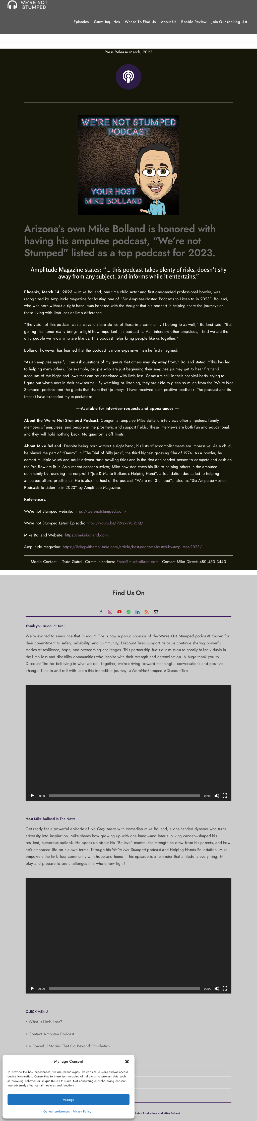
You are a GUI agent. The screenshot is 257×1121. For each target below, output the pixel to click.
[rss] (147, 612)
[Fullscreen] (224, 795)
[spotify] (128, 612)
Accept (68, 1099)
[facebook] (101, 612)
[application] (128, 743)
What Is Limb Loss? (45, 1022)
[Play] (32, 795)
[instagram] (110, 612)
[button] (127, 1061)
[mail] (156, 612)
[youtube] (119, 612)
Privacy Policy (82, 1111)
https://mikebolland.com (86, 535)
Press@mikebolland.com (137, 562)
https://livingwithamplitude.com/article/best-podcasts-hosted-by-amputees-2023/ (132, 547)
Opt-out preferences (56, 1111)
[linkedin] (138, 612)
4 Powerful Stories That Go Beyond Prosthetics (69, 1046)
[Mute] (216, 795)
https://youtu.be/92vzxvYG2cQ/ (115, 523)
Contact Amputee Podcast (51, 1034)
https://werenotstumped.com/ (100, 511)
